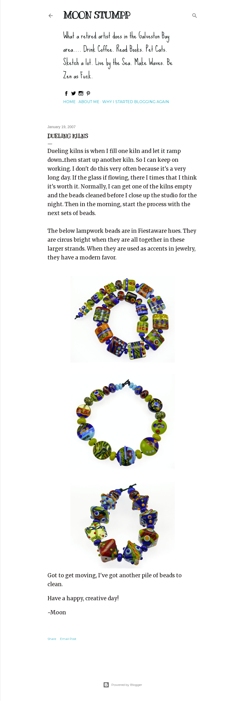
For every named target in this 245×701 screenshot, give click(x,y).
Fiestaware (152, 231)
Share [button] (51, 639)
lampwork (90, 231)
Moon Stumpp (96, 15)
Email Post (68, 639)
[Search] (195, 14)
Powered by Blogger (122, 685)
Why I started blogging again (135, 101)
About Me (89, 101)
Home (69, 101)
